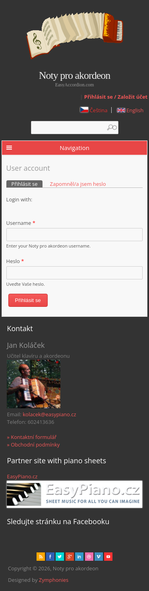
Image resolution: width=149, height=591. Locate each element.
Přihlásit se (27, 183)
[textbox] (74, 127)
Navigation (74, 148)
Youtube (108, 556)
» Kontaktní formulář (31, 437)
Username (20, 222)
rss (41, 556)
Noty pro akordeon (74, 75)
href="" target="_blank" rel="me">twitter (60, 556)
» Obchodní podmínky (33, 444)
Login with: (19, 199)
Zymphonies (53, 579)
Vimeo (99, 556)
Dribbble (89, 556)
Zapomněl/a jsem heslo (78, 183)
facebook (50, 556)
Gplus (70, 556)
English (130, 110)
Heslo (15, 261)
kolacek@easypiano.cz (49, 414)
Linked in (79, 556)
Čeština (93, 110)
